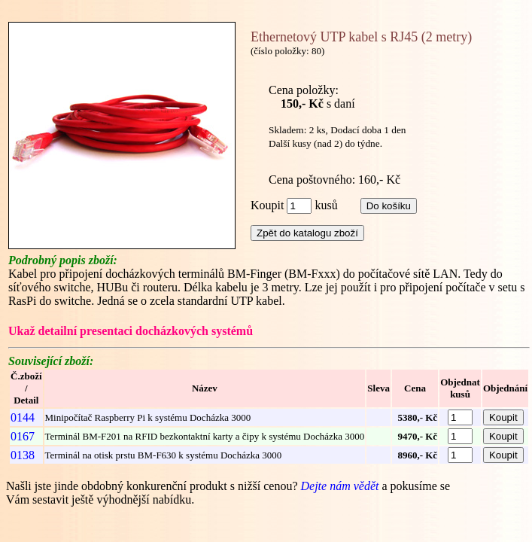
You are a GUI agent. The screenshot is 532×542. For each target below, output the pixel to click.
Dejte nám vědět (341, 486)
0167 (23, 436)
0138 (23, 455)
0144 (23, 417)
